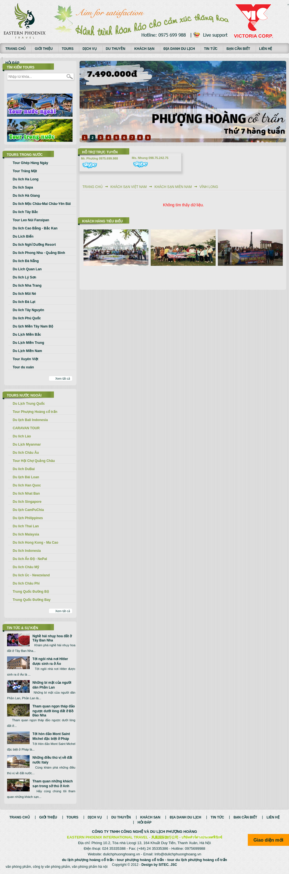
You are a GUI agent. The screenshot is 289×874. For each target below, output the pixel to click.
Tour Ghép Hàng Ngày (30, 163)
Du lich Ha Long (25, 179)
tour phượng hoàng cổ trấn (140, 860)
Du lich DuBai (24, 469)
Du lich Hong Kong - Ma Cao (35, 543)
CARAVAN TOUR (26, 428)
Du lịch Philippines (28, 518)
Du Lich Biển (23, 236)
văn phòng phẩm (18, 867)
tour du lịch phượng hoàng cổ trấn (197, 860)
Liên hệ (265, 49)
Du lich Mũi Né (24, 294)
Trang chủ (15, 49)
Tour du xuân (23, 367)
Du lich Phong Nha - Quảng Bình (39, 253)
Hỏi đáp (12, 63)
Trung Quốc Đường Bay (32, 600)
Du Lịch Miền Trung (28, 343)
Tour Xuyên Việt (25, 359)
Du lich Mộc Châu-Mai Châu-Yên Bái (42, 204)
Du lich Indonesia (27, 551)
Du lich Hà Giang (26, 196)
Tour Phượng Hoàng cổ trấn (35, 412)
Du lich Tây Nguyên (28, 310)
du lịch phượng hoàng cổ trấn (87, 860)
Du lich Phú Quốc (27, 318)
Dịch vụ (89, 49)
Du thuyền (115, 49)
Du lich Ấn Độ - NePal (30, 559)
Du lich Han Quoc (27, 485)
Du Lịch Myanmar (27, 444)
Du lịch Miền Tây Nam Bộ (33, 326)
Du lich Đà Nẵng (26, 261)
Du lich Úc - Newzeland (31, 575)
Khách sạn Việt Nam (128, 187)
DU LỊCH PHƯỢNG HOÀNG (173, 831)
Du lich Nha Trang (27, 285)
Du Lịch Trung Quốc (29, 404)
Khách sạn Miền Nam (173, 187)
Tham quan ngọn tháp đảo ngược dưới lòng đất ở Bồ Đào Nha (53, 710)
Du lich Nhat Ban (26, 493)
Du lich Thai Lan (26, 526)
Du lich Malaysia (26, 534)
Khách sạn (144, 49)
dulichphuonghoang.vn (121, 854)
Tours (68, 49)
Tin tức (211, 49)
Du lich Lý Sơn (24, 277)
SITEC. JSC (168, 865)
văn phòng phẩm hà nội (90, 867)
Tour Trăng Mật (25, 171)
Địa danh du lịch (179, 49)
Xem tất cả (62, 378)
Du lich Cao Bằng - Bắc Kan (35, 228)
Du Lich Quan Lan (27, 269)
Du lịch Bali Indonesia (30, 420)
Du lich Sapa (23, 187)
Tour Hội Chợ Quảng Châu (34, 461)
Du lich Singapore (27, 502)
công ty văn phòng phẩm (51, 867)
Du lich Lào (22, 436)
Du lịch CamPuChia (28, 510)
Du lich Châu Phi (26, 583)
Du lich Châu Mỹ (26, 567)
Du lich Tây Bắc (25, 212)
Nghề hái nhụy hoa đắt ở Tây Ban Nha (52, 638)
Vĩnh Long (209, 187)
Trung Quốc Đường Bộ (31, 592)
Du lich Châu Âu (26, 453)
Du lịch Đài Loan (26, 477)
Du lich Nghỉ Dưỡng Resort (34, 245)
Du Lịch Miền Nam (27, 351)
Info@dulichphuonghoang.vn (177, 854)
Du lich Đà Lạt (24, 302)
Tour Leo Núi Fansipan (31, 220)
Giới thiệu (43, 49)
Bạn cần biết (238, 49)
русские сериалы (288, 4)
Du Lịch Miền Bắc (27, 335)
